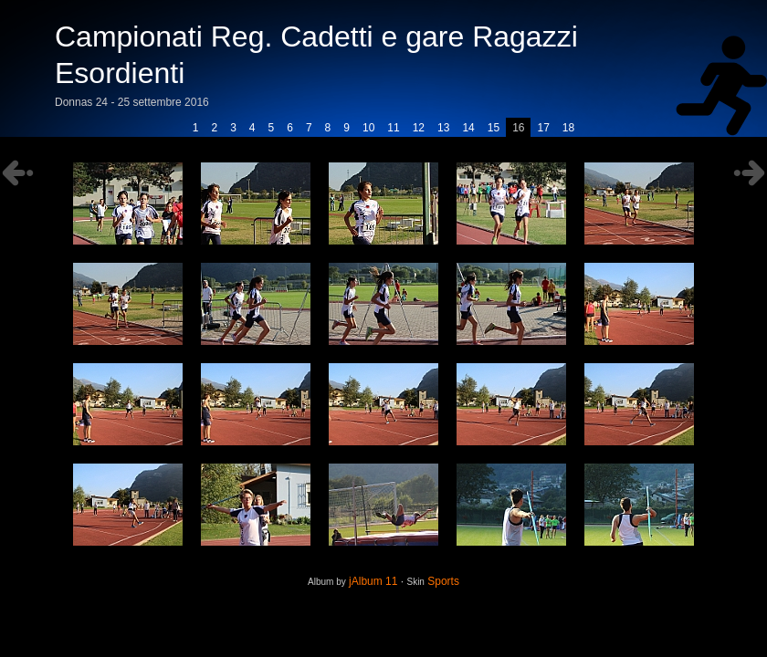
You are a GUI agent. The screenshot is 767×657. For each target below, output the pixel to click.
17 (543, 127)
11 (393, 127)
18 (568, 127)
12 (419, 127)
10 (368, 127)
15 (493, 127)
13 (443, 127)
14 (468, 127)
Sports (443, 581)
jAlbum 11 (373, 581)
